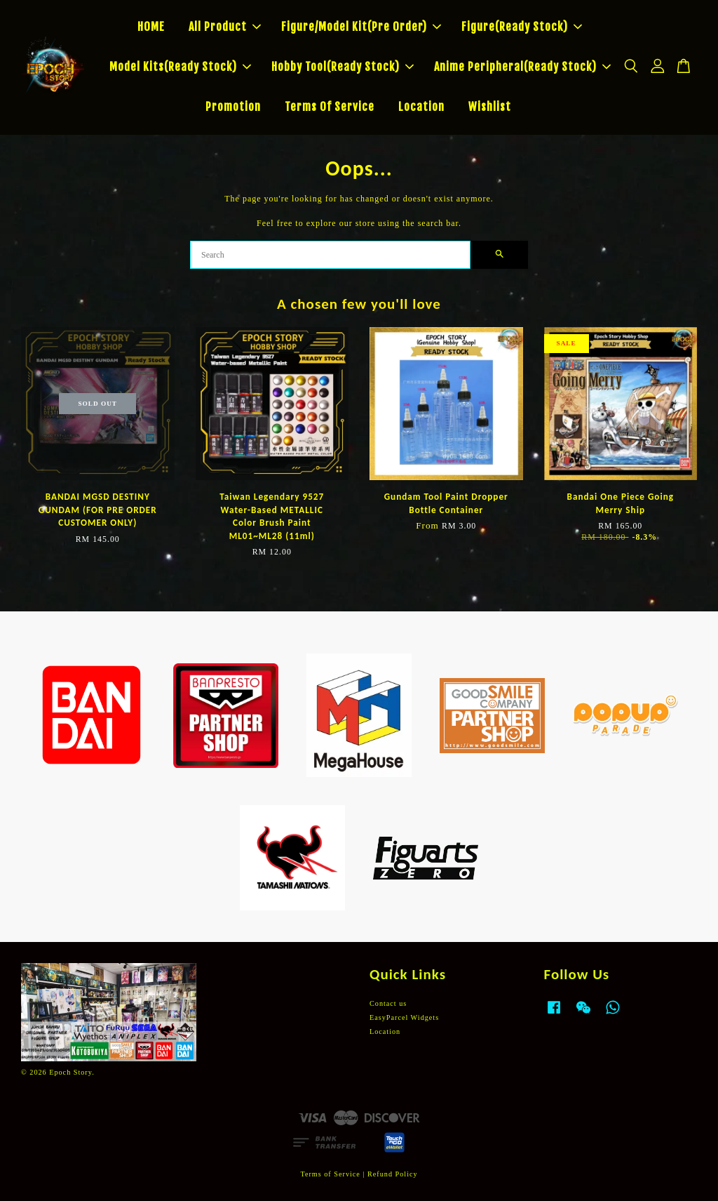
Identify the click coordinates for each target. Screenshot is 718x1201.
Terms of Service (330, 1174)
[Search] (330, 255)
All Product (225, 27)
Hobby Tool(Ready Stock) (342, 67)
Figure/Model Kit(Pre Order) (361, 27)
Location (421, 107)
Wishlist (489, 107)
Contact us (388, 1003)
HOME (151, 27)
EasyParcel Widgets (404, 1017)
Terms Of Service (329, 107)
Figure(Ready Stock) (521, 27)
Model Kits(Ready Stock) (180, 67)
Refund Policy (392, 1174)
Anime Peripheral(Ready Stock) (522, 67)
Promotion (233, 107)
